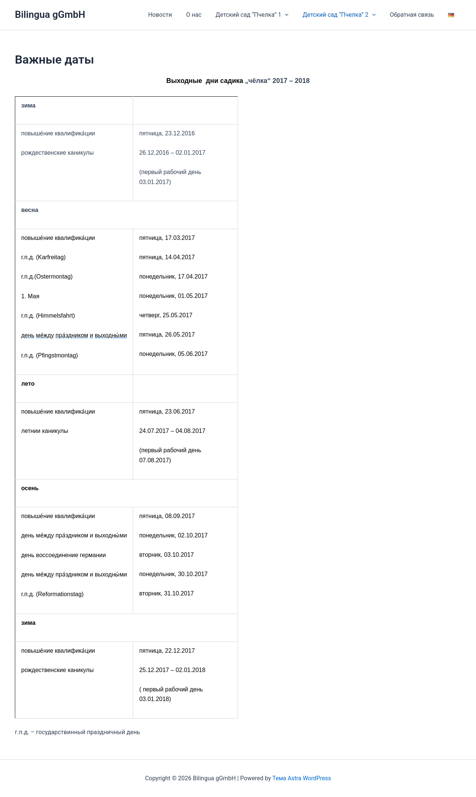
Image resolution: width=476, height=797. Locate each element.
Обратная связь (415, 14)
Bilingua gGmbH (50, 14)
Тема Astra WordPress (302, 778)
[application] (292, 15)
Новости (172, 14)
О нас (203, 14)
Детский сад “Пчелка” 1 (259, 15)
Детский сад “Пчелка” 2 (344, 15)
